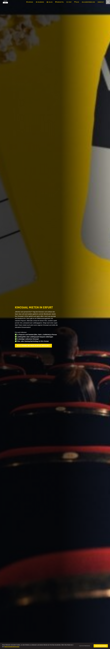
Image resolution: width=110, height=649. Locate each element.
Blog (81, 2)
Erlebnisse (45, 2)
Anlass (55, 2)
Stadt (74, 2)
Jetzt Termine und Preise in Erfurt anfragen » (33, 345)
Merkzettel (64, 2)
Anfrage (34, 2)
